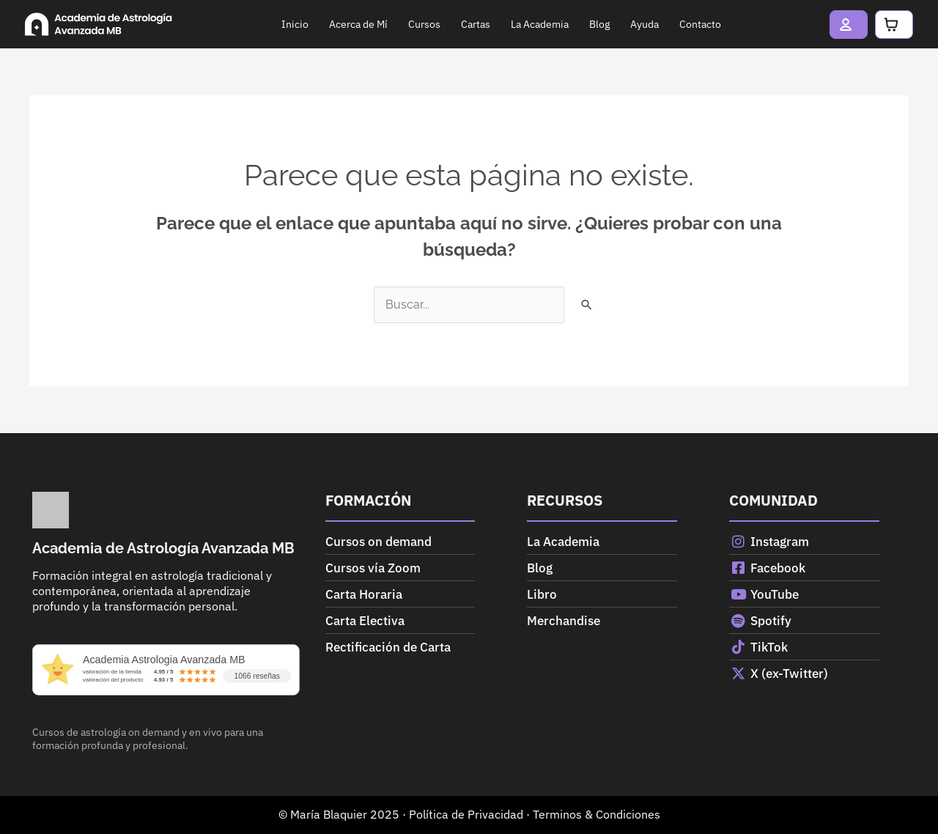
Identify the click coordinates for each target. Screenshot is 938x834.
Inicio (256, 24)
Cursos (385, 24)
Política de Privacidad (466, 814)
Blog (560, 24)
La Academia (501, 24)
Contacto (661, 24)
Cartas (436, 24)
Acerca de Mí (319, 24)
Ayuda (605, 24)
